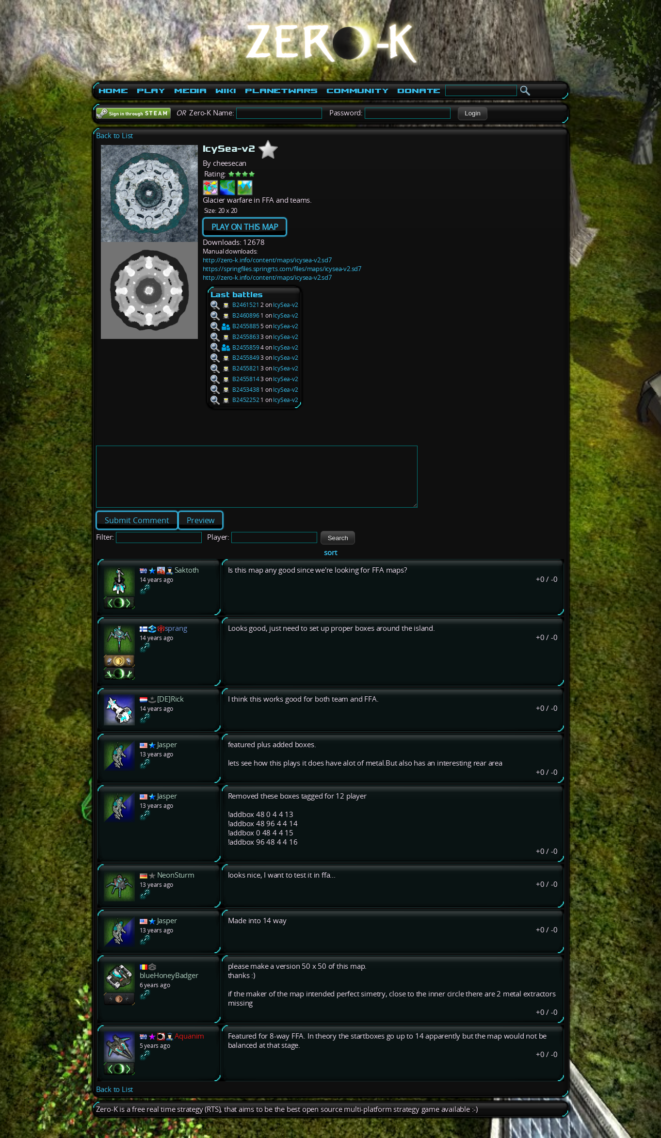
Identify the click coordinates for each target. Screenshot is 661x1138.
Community (357, 91)
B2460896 (234, 315)
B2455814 (234, 379)
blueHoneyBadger (169, 987)
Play (151, 91)
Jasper (167, 756)
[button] (472, 113)
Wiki (225, 91)
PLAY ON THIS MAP (244, 227)
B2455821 (234, 368)
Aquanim (190, 1047)
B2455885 (234, 326)
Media (190, 91)
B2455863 (234, 337)
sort (330, 564)
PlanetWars (281, 91)
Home (113, 91)
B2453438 (234, 389)
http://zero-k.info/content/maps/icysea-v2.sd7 (267, 260)
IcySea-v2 (285, 305)
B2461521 (234, 305)
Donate (418, 91)
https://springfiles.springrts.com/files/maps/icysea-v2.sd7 (282, 268)
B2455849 (234, 357)
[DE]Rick (170, 710)
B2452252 (234, 400)
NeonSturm (175, 886)
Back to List (114, 135)
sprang (176, 639)
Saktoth (187, 581)
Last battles (236, 294)
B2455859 (234, 347)
